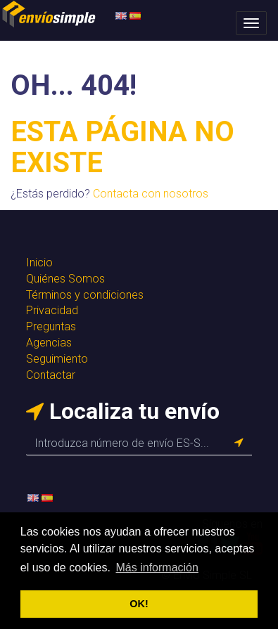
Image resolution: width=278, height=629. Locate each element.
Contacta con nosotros (150, 193)
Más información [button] (157, 567)
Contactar (50, 375)
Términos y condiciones (85, 294)
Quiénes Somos (65, 278)
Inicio (39, 262)
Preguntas (51, 326)
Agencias (49, 342)
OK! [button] (138, 603)
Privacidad (52, 310)
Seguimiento (57, 358)
